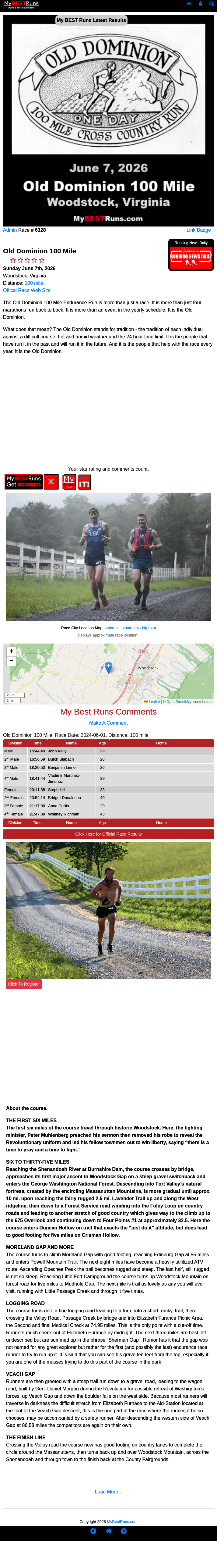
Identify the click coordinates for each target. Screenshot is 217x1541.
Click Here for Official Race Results (108, 834)
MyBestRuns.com (122, 1521)
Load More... (108, 1491)
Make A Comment (108, 723)
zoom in (113, 628)
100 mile (34, 283)
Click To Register (24, 984)
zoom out (131, 628)
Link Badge (199, 230)
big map (149, 628)
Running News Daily (191, 243)
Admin (10, 230)
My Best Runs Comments (108, 711)
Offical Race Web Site (27, 290)
